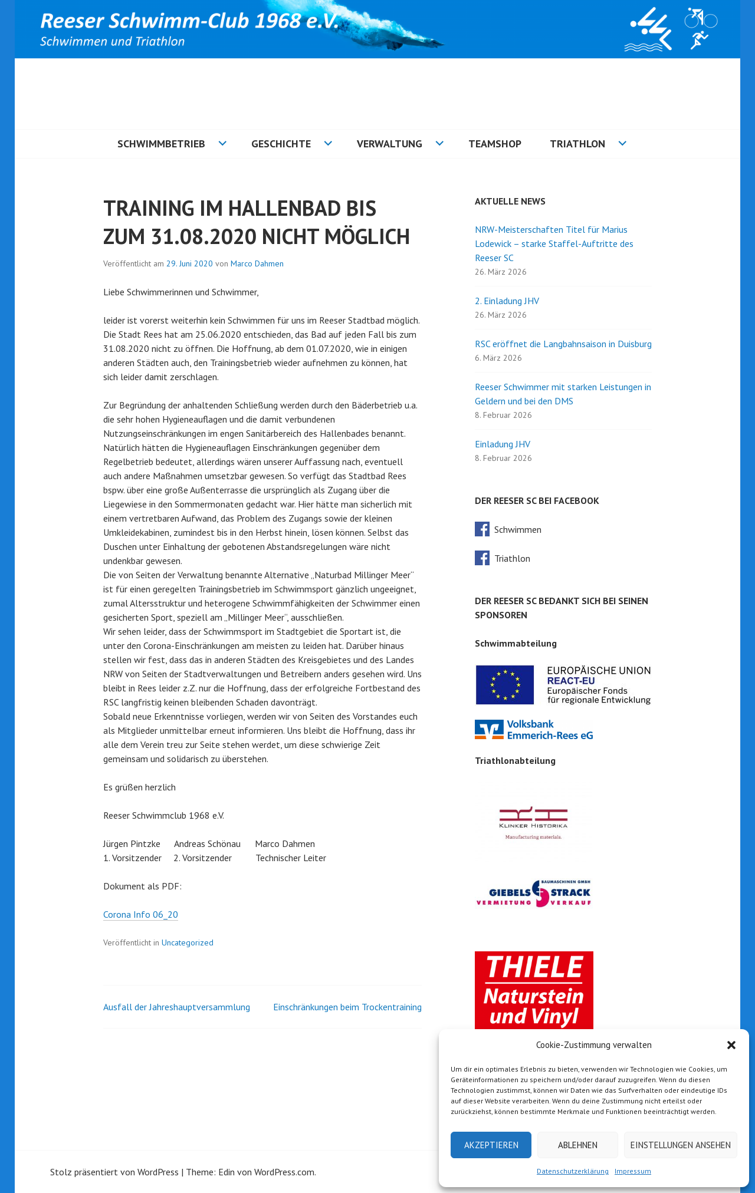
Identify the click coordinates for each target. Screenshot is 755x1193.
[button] (731, 1045)
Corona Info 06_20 (140, 914)
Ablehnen (578, 1145)
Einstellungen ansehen (681, 1145)
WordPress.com (284, 1172)
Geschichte (281, 143)
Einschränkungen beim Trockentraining (347, 1007)
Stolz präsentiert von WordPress (114, 1172)
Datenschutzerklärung (573, 1170)
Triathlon (577, 143)
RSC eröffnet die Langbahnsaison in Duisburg (563, 344)
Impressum (633, 1170)
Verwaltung (389, 143)
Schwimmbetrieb (161, 143)
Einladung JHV (502, 444)
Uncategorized (188, 942)
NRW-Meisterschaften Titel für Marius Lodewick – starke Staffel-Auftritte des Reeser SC (554, 243)
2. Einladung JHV (507, 301)
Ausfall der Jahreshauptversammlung (176, 1007)
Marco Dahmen (257, 263)
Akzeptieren (491, 1145)
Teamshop (494, 143)
